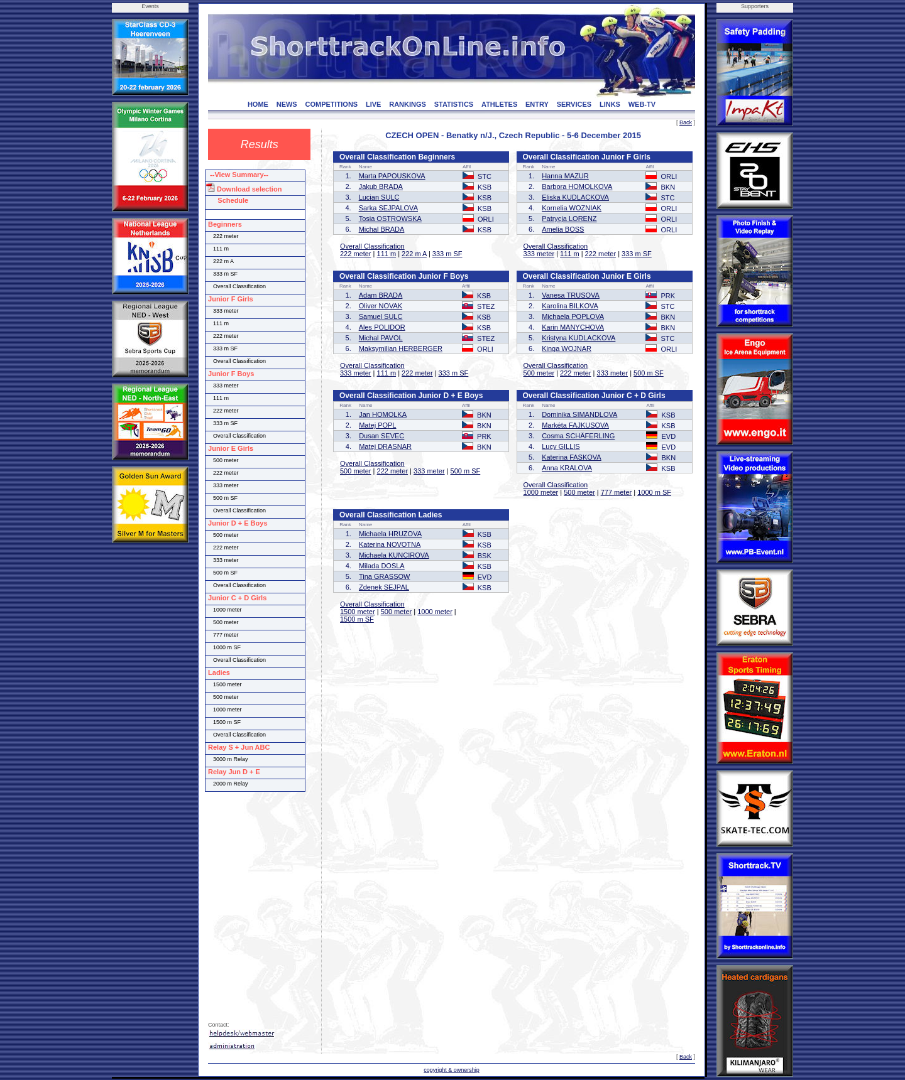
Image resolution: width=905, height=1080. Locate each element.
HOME (258, 104)
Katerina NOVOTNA (389, 544)
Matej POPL (377, 425)
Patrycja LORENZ (569, 218)
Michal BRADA (382, 229)
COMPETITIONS (331, 104)
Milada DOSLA (382, 566)
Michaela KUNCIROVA (394, 555)
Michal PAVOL (381, 338)
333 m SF (447, 253)
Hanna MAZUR (565, 176)
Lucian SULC (379, 197)
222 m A (414, 253)
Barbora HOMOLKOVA (577, 186)
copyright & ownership (452, 1070)
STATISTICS (454, 104)
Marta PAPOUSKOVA (392, 176)
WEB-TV (641, 104)
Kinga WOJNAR (566, 348)
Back (685, 122)
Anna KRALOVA (567, 468)
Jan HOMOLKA (383, 414)
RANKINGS (407, 104)
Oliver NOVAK (380, 306)
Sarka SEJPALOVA (388, 208)
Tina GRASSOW (384, 576)
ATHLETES (499, 104)
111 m (387, 253)
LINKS (610, 104)
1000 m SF (654, 492)
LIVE (373, 104)
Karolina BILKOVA (570, 306)
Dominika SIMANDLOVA (579, 414)
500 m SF (649, 373)
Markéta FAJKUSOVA (575, 425)
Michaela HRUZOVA (390, 533)
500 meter (539, 373)
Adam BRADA (381, 295)
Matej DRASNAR (385, 446)
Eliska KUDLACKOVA (575, 197)
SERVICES (574, 104)
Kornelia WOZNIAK (571, 208)
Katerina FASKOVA (571, 457)
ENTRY (537, 104)
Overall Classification (372, 246)
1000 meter (541, 492)
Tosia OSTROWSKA (390, 218)
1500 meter (357, 611)
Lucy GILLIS (561, 446)
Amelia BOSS (563, 229)
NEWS (287, 104)
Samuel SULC (381, 316)
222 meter (355, 253)
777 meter (616, 492)
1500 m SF (357, 619)
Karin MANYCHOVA (573, 327)
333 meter (539, 253)
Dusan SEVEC (381, 436)
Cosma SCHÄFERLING (578, 436)
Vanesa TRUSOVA (571, 295)
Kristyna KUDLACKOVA (578, 338)
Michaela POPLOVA (573, 316)
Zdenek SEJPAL (384, 587)
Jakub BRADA (381, 186)
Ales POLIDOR (382, 327)
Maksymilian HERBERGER (400, 348)
